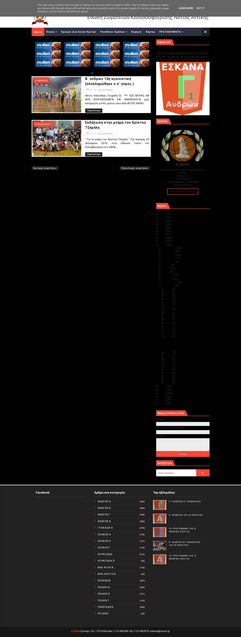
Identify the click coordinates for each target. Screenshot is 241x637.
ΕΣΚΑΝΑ (75, 631)
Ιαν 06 (168, 372)
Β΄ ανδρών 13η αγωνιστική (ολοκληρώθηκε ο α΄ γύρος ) (181, 341)
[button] (92, 73)
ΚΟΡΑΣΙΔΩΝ (105, 554)
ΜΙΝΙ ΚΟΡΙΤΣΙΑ (107, 574)
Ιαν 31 (168, 289)
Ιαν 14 (168, 336)
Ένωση (50, 31)
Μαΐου (166, 272)
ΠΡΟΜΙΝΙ (103, 613)
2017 (163, 241)
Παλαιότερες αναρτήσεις (134, 168)
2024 (163, 217)
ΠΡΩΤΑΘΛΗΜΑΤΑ (170, 31)
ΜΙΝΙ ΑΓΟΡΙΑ (106, 567)
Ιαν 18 (168, 323)
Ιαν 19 (168, 319)
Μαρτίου (167, 278)
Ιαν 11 (168, 359)
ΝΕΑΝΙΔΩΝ (104, 580)
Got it (200, 8)
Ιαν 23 (168, 306)
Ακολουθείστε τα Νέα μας (183, 191)
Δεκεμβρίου (169, 248)
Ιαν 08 (168, 365)
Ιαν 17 (168, 326)
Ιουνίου (167, 268)
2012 (163, 396)
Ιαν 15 (168, 333)
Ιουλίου (167, 265)
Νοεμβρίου (169, 251)
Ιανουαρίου (169, 285)
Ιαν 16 (168, 329)
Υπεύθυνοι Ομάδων (112, 31)
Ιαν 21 (168, 312)
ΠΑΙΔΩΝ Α (104, 587)
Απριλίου (168, 275)
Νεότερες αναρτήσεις (45, 168)
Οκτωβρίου (169, 255)
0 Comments (106, 90)
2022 (163, 224)
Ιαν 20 (168, 316)
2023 (163, 221)
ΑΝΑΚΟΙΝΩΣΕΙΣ (45, 124)
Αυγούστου (169, 261)
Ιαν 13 (168, 352)
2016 (163, 244)
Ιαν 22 (168, 309)
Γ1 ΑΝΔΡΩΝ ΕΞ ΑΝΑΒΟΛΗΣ (173, 49)
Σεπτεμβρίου (170, 258)
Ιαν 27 (168, 299)
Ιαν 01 (168, 383)
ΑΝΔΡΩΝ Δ (104, 521)
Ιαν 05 (168, 376)
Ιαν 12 (168, 355)
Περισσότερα (93, 110)
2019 (163, 234)
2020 (163, 231)
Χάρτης (150, 31)
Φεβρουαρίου (170, 282)
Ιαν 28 (168, 295)
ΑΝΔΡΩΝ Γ (104, 514)
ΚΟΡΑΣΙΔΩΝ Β (106, 560)
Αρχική (38, 31)
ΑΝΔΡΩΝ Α (104, 501)
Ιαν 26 (168, 302)
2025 (163, 214)
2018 (163, 238)
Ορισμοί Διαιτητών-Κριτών (78, 31)
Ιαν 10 (168, 362)
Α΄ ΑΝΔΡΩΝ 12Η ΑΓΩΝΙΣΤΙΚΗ (186, 515)
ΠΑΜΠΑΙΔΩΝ (105, 607)
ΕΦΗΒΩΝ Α (104, 534)
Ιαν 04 (168, 379)
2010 (163, 403)
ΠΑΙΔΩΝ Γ (104, 600)
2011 (163, 399)
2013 (163, 393)
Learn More (186, 8)
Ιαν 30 (168, 292)
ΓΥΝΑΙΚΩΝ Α (105, 527)
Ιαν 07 (168, 369)
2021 (163, 227)
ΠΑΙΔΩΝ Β (104, 593)
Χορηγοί (136, 31)
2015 (163, 386)
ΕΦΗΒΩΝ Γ (104, 547)
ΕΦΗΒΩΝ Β (104, 541)
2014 (163, 389)
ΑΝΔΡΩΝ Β (43, 80)
